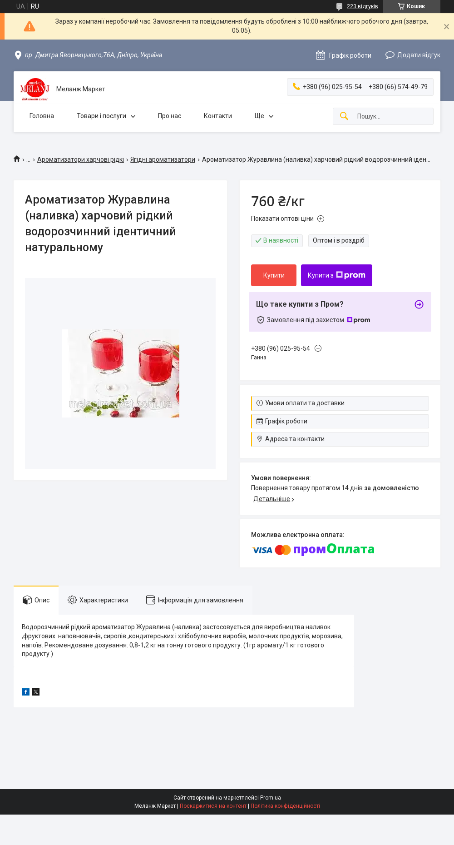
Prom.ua (270, 798)
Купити (274, 275)
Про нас (169, 115)
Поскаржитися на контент (213, 806)
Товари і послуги (101, 115)
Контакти (218, 115)
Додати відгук (418, 55)
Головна (42, 115)
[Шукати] (344, 116)
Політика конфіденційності (285, 806)
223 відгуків (362, 6)
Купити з (336, 275)
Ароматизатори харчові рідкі (80, 159)
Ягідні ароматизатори (162, 159)
